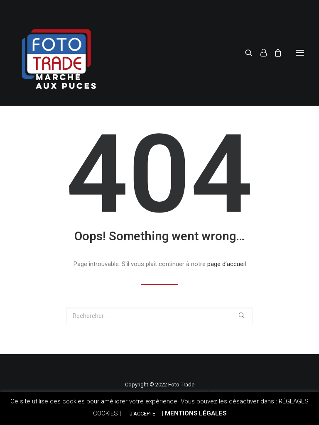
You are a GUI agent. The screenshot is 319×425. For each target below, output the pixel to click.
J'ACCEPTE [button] (142, 413)
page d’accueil (226, 264)
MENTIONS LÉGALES (195, 413)
